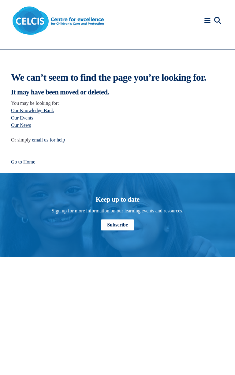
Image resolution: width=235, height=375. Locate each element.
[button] (208, 20)
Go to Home (23, 161)
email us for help (48, 139)
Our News (21, 125)
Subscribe (117, 224)
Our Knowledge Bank (32, 110)
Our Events (22, 117)
